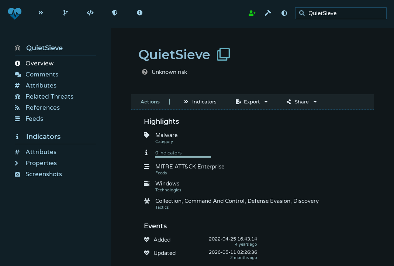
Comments (36, 74)
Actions (150, 102)
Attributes (35, 85)
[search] (342, 13)
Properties (36, 163)
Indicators (38, 137)
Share (298, 102)
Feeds (29, 119)
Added (161, 239)
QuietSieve (39, 48)
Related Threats (44, 96)
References (37, 108)
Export (248, 102)
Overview (34, 63)
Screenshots (38, 174)
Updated (164, 253)
